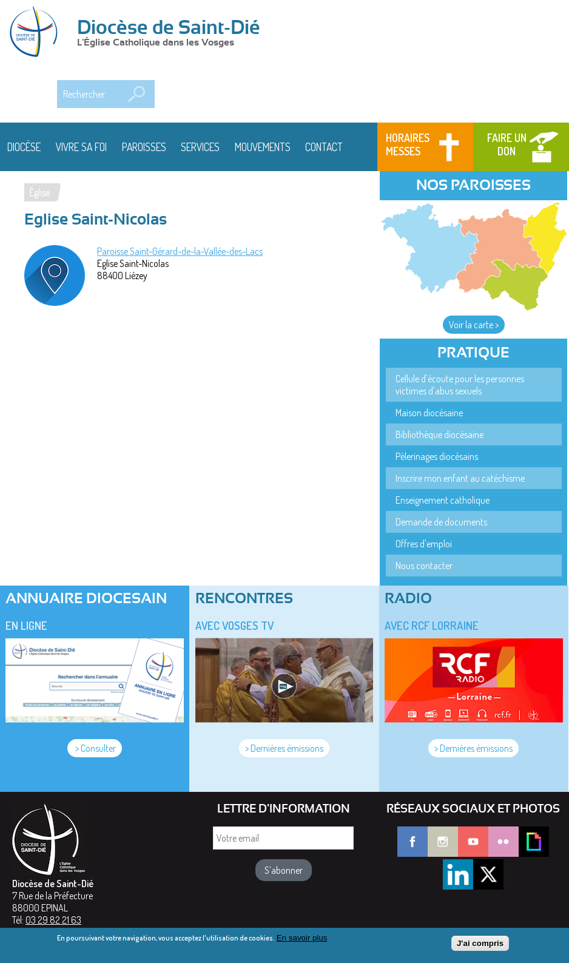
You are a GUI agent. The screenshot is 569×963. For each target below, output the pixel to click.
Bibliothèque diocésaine (439, 434)
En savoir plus (302, 941)
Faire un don (507, 144)
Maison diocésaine (429, 413)
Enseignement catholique (443, 500)
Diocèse (24, 147)
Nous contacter (424, 565)
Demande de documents (441, 522)
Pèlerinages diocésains (437, 456)
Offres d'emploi (424, 544)
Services (200, 147)
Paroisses (144, 147)
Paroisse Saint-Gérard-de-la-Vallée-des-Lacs (180, 251)
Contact (324, 147)
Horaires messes (407, 144)
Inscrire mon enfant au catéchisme (460, 478)
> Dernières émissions (284, 748)
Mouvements (263, 147)
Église (39, 192)
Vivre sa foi (81, 147)
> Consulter (94, 748)
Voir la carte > (474, 325)
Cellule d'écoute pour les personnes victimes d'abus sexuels (460, 385)
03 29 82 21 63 (53, 920)
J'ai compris (480, 946)
